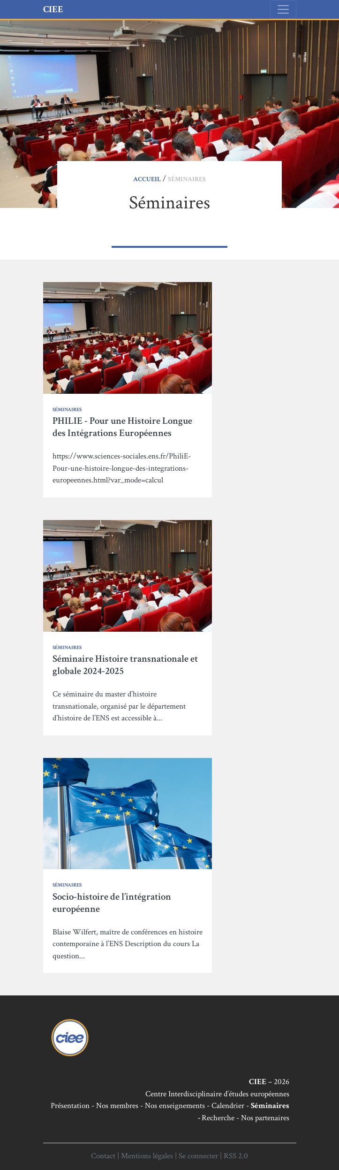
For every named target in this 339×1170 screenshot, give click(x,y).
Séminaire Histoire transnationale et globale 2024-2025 (125, 664)
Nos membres (117, 1106)
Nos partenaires (265, 1118)
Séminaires (67, 409)
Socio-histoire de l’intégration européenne (112, 902)
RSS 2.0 (236, 1156)
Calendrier (227, 1106)
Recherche (218, 1118)
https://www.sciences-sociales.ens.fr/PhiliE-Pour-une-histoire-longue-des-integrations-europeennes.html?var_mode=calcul (122, 468)
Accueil (147, 179)
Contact (103, 1156)
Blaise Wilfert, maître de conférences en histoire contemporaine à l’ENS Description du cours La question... (128, 944)
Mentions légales (147, 1156)
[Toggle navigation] (283, 9)
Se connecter (198, 1156)
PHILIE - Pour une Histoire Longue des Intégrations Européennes (122, 426)
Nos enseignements (175, 1106)
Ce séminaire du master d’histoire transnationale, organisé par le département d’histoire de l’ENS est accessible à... (119, 706)
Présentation (70, 1106)
